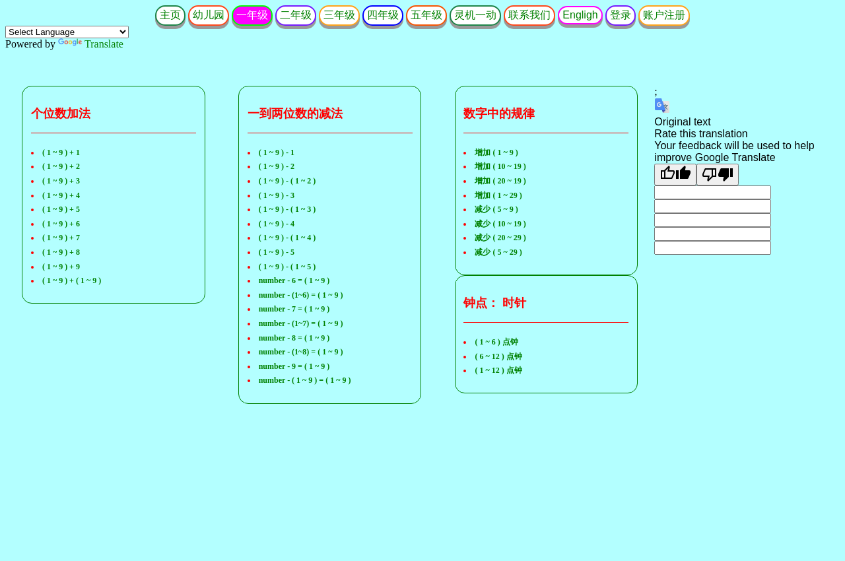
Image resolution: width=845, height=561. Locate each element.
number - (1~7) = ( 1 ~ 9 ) (301, 323)
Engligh (579, 14)
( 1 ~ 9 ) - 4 (276, 223)
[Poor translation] (717, 174)
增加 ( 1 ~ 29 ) (498, 195)
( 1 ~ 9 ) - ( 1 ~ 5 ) (287, 266)
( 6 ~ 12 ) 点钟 (498, 356)
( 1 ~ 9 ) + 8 (61, 252)
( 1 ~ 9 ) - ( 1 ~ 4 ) (287, 237)
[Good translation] (675, 174)
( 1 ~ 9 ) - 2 (276, 166)
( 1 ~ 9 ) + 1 (61, 152)
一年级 (252, 14)
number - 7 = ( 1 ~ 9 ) (294, 309)
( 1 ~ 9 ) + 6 (61, 223)
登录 (620, 14)
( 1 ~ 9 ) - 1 (276, 152)
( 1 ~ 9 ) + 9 (61, 266)
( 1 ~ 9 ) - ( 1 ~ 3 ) (287, 209)
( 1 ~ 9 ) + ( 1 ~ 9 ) (71, 280)
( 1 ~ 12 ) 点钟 (498, 370)
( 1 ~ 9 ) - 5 (276, 252)
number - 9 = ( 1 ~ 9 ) (294, 366)
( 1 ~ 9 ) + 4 (61, 195)
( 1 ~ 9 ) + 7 (61, 237)
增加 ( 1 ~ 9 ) (496, 152)
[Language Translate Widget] (67, 32)
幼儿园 (208, 14)
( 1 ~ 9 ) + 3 (61, 180)
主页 (170, 14)
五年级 (426, 14)
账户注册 (664, 14)
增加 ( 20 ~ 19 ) (500, 180)
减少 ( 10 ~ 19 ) (500, 223)
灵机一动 (475, 14)
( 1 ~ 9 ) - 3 (276, 195)
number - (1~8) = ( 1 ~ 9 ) (301, 351)
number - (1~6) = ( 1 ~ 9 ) (301, 295)
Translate (90, 44)
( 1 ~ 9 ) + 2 (61, 166)
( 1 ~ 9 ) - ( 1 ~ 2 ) (287, 180)
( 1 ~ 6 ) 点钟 (496, 341)
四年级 (383, 14)
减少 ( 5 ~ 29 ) (498, 252)
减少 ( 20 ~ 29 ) (500, 237)
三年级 (339, 14)
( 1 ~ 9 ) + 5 (61, 209)
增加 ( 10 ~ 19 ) (500, 166)
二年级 (296, 14)
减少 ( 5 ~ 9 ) (496, 209)
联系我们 (529, 14)
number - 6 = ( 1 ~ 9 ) (294, 280)
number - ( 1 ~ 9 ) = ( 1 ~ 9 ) (305, 380)
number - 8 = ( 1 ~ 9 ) (294, 338)
